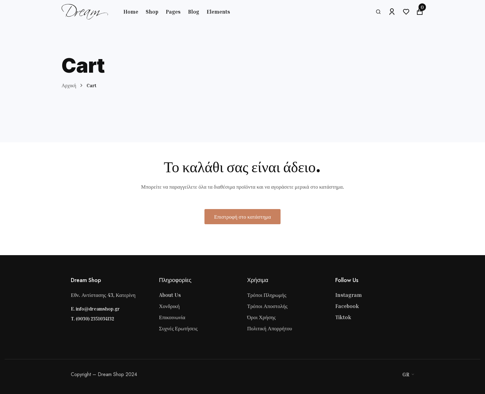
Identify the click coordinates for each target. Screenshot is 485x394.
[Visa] (376, 374)
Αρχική (69, 85)
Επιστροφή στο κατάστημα (242, 216)
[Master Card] (382, 374)
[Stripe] (388, 374)
